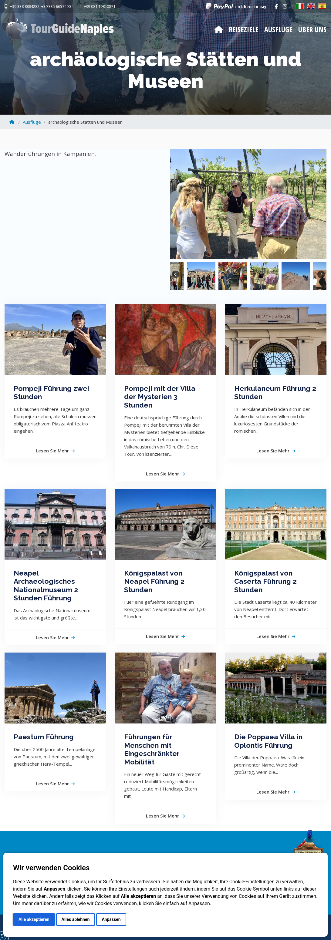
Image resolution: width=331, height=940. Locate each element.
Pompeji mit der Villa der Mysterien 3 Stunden (159, 396)
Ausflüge (278, 29)
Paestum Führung (44, 737)
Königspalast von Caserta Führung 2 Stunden (265, 581)
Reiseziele (243, 29)
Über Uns (312, 29)
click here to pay (250, 6)
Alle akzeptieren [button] (34, 919)
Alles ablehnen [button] (76, 919)
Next (321, 274)
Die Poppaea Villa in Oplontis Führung (268, 741)
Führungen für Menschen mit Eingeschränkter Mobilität (152, 749)
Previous (175, 274)
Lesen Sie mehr (55, 451)
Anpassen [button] (111, 919)
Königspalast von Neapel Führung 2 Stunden (154, 581)
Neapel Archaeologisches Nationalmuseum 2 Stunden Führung (46, 585)
